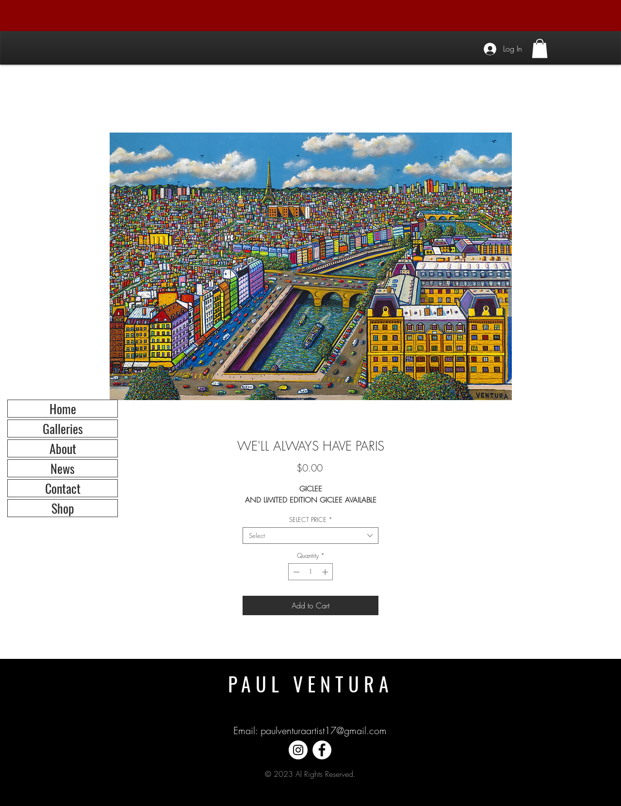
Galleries (63, 428)
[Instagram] (298, 749)
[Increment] (326, 572)
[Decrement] (295, 572)
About (62, 448)
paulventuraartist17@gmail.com (324, 730)
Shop (62, 508)
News (62, 468)
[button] (540, 48)
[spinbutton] (310, 572)
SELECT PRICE (310, 519)
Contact (63, 488)
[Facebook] (321, 749)
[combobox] (310, 535)
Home (62, 408)
